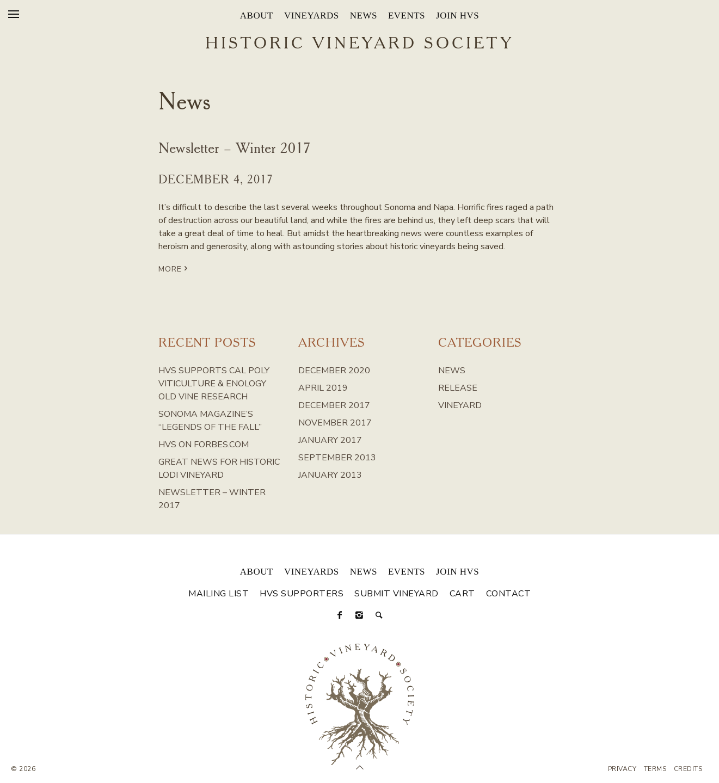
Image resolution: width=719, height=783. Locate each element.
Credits (688, 769)
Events (406, 15)
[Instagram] (360, 615)
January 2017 (330, 440)
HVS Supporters (301, 594)
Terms (655, 769)
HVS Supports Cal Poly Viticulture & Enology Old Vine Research (213, 384)
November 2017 (335, 423)
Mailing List (218, 594)
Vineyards (311, 15)
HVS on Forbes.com (203, 445)
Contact (508, 594)
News (363, 15)
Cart (462, 594)
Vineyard (460, 405)
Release (457, 388)
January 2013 (330, 475)
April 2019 (323, 388)
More (174, 268)
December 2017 (334, 405)
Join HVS (457, 15)
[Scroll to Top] (360, 768)
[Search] (379, 615)
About (256, 15)
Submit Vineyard (396, 594)
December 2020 (334, 371)
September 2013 (337, 458)
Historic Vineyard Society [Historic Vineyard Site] (359, 44)
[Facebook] (340, 615)
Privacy (622, 769)
